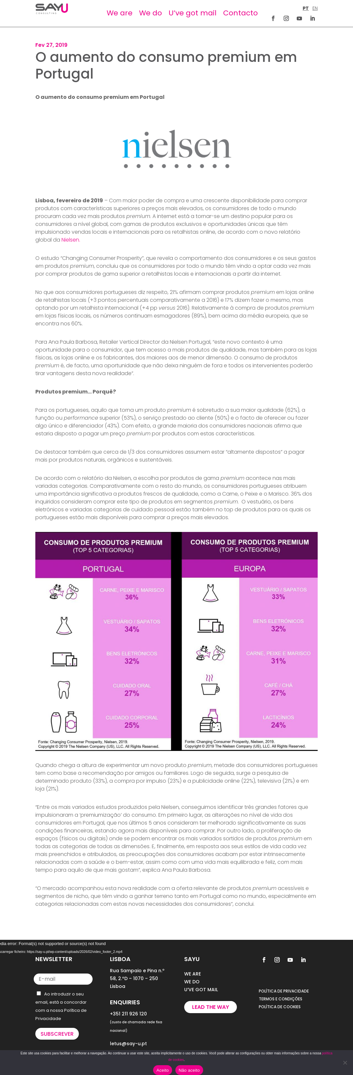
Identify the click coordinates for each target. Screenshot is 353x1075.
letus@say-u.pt (128, 1043)
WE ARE (192, 974)
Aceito (162, 1070)
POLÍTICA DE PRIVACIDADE (284, 991)
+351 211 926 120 (128, 1014)
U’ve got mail (192, 13)
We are (119, 13)
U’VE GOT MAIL (201, 989)
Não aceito (189, 1070)
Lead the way (210, 1007)
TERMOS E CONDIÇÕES (280, 999)
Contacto (240, 13)
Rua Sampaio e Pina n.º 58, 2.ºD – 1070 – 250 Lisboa (137, 978)
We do (150, 13)
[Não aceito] (345, 1062)
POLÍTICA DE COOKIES (280, 1007)
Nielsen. (71, 240)
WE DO (192, 981)
